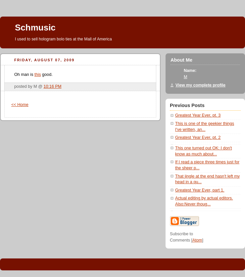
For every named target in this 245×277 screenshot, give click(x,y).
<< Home (19, 104)
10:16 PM (53, 86)
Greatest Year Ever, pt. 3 (197, 115)
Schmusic (35, 27)
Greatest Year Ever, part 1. (199, 190)
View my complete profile (200, 85)
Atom (197, 240)
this (37, 74)
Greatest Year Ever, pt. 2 (197, 137)
